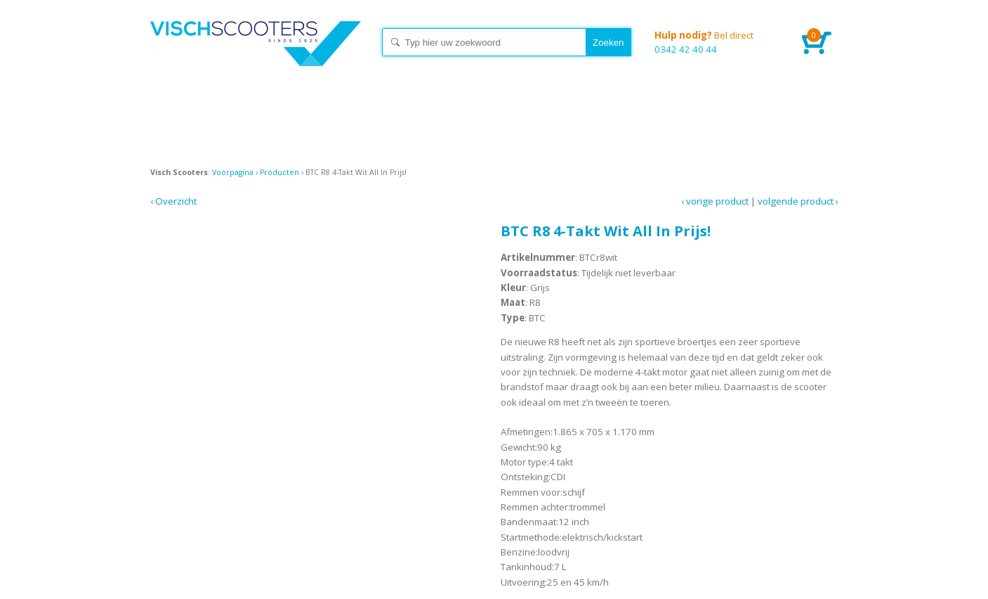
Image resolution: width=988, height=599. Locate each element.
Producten (279, 172)
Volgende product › (798, 201)
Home (255, 56)
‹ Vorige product (715, 201)
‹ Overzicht (173, 201)
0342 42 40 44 (717, 42)
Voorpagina (232, 172)
